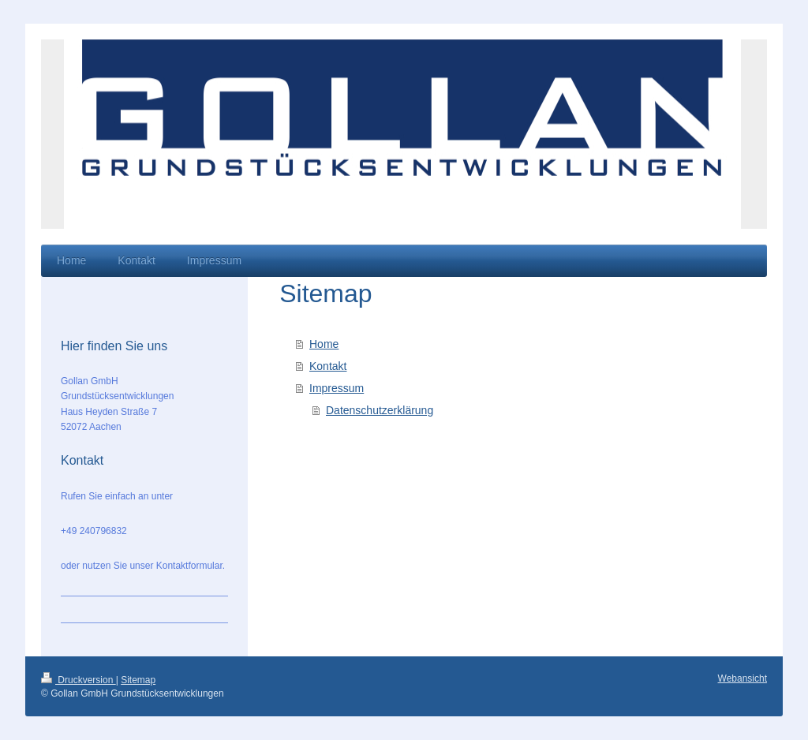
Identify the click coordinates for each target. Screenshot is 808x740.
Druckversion (78, 680)
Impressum (336, 388)
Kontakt (327, 366)
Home (324, 344)
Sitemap (138, 680)
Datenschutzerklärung (379, 410)
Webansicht (742, 678)
